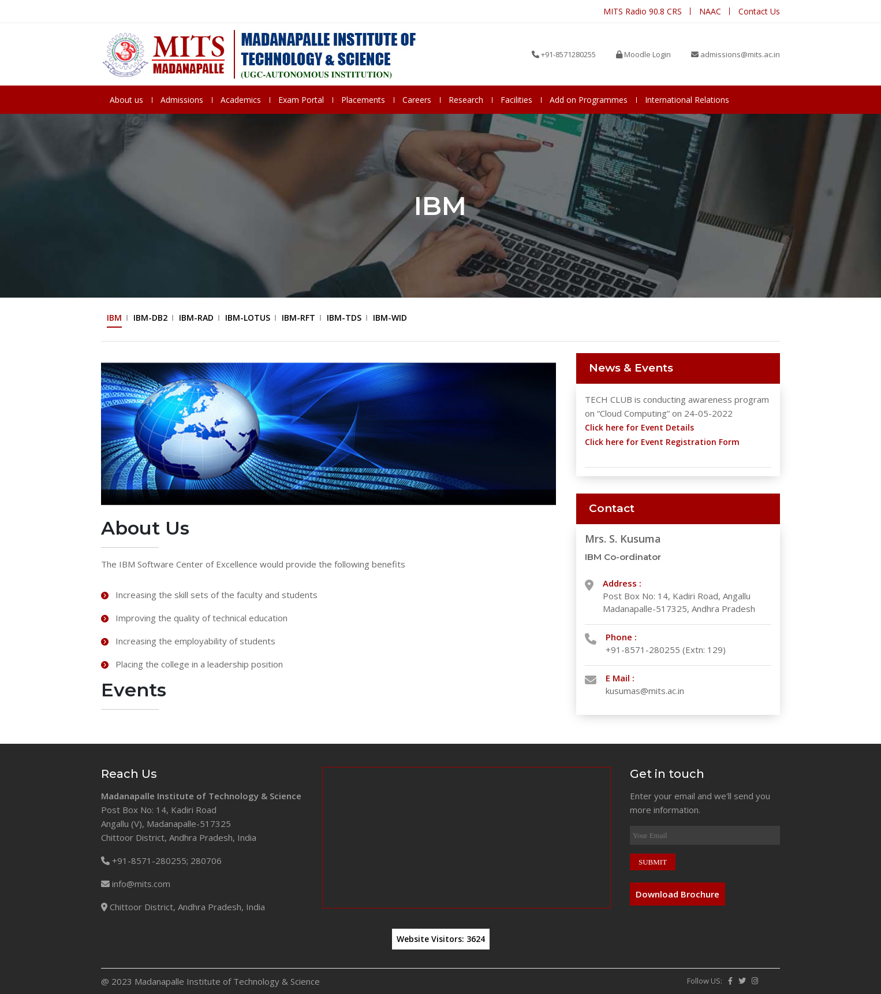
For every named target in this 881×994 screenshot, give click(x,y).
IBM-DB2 (150, 317)
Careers (416, 99)
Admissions (181, 99)
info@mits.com (135, 883)
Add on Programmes (589, 99)
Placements (363, 99)
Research (466, 99)
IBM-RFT (298, 317)
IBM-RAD (196, 317)
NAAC (710, 11)
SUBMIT (653, 862)
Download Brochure (677, 894)
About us (126, 99)
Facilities (516, 99)
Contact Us (759, 11)
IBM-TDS (344, 317)
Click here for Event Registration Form (662, 441)
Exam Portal (301, 99)
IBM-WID (390, 317)
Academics (241, 99)
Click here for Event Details (639, 427)
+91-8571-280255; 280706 (161, 860)
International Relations (687, 99)
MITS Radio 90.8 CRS (642, 11)
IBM (114, 317)
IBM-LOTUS (247, 317)
